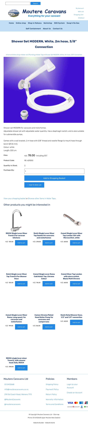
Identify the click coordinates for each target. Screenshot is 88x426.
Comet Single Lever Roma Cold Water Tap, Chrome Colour (44, 276)
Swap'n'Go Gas (73, 23)
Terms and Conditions (54, 404)
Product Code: (9, 160)
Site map (56, 414)
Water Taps (40, 55)
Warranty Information (54, 399)
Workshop (48, 23)
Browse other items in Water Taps (42, 198)
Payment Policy (52, 389)
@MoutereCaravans (12, 399)
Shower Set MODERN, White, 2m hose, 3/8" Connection (63, 55)
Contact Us (58, 29)
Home (11, 23)
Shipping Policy (52, 384)
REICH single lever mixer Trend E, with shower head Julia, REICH (16, 360)
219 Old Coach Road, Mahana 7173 (18, 394)
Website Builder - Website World (44, 423)
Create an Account (74, 393)
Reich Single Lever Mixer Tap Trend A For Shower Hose (16, 276)
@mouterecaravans (12, 404)
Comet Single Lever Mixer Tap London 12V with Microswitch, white (71, 235)
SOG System (59, 23)
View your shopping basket (15, 198)
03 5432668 (9, 384)
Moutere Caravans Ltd (44, 414)
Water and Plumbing (28, 55)
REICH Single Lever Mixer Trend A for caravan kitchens (16, 235)
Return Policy (51, 394)
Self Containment (33, 29)
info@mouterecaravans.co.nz (16, 389)
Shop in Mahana (35, 23)
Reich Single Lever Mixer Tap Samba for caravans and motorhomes (44, 235)
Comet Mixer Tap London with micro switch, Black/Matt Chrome (71, 276)
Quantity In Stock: (10, 165)
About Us (47, 29)
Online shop (21, 23)
